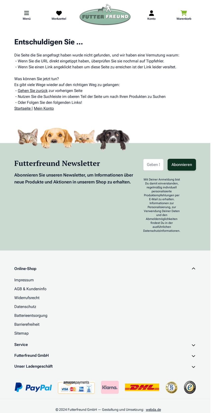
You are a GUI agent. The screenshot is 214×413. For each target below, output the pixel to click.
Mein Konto (44, 108)
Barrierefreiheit (26, 324)
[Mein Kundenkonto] (151, 15)
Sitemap (21, 333)
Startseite (22, 108)
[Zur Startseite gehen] (105, 15)
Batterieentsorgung (30, 315)
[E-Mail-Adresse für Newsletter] (153, 165)
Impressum (24, 280)
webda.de (153, 410)
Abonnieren (182, 164)
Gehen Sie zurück (33, 90)
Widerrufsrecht (26, 297)
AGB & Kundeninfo (30, 289)
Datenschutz (25, 306)
